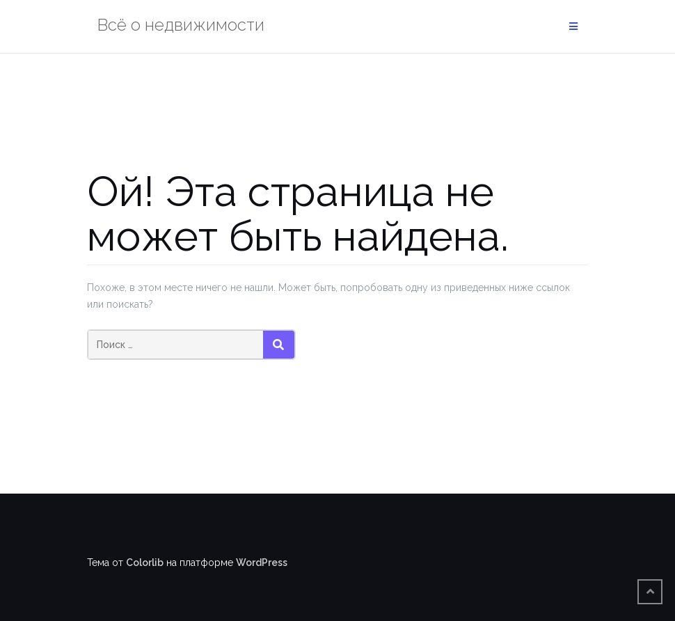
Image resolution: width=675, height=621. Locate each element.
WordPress (261, 562)
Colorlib (145, 562)
